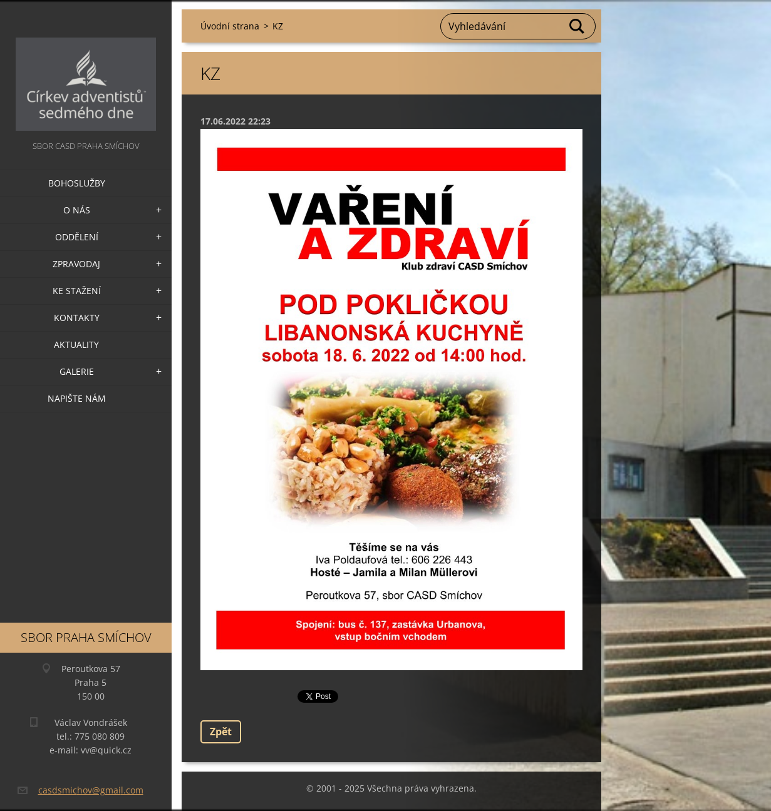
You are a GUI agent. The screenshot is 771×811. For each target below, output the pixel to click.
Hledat (577, 26)
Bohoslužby (76, 183)
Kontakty (77, 318)
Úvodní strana (229, 26)
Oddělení (76, 237)
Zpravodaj (76, 264)
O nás (76, 210)
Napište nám (77, 398)
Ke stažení (77, 291)
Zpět (221, 731)
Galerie (77, 371)
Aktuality (76, 344)
